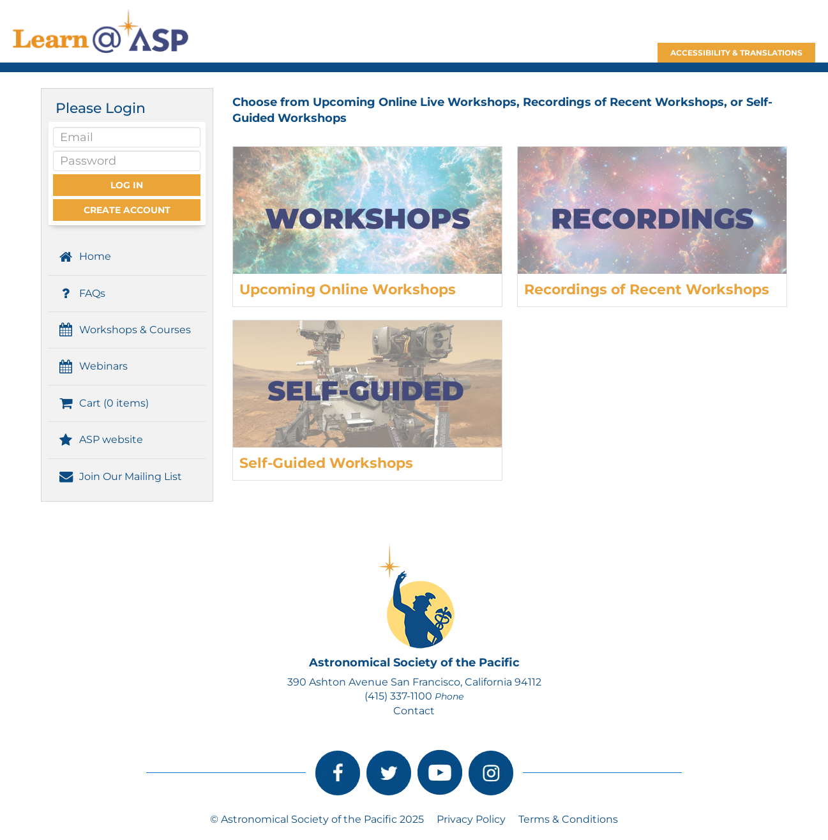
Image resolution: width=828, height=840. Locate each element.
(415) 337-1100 (398, 696)
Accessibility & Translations (736, 52)
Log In (126, 185)
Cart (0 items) (103, 403)
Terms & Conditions (568, 819)
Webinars (92, 366)
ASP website (100, 439)
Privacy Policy (471, 819)
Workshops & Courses (124, 330)
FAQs (81, 293)
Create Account (127, 210)
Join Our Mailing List (119, 476)
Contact (414, 711)
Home (84, 256)
